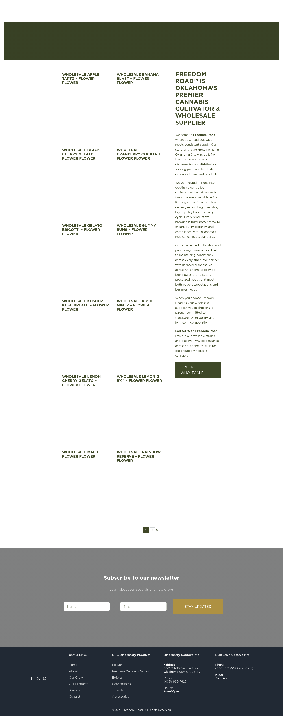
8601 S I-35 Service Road (181, 668)
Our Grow (76, 678)
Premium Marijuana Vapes (130, 671)
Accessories (120, 696)
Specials (74, 690)
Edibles (117, 678)
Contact (74, 696)
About (73, 671)
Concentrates (121, 684)
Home (73, 665)
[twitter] (38, 678)
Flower (117, 665)
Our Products (78, 684)
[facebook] (31, 678)
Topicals (117, 690)
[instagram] (44, 678)
